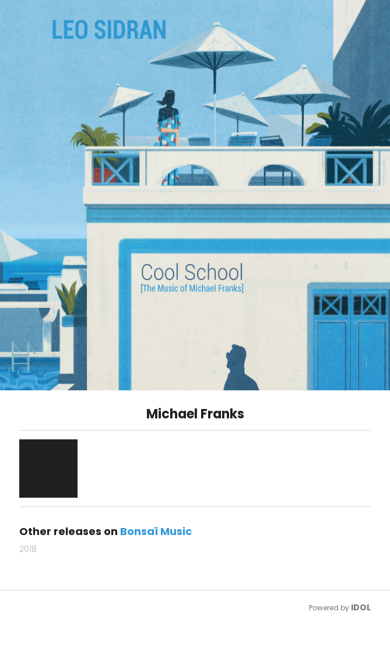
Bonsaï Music (156, 531)
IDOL (361, 607)
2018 (28, 549)
